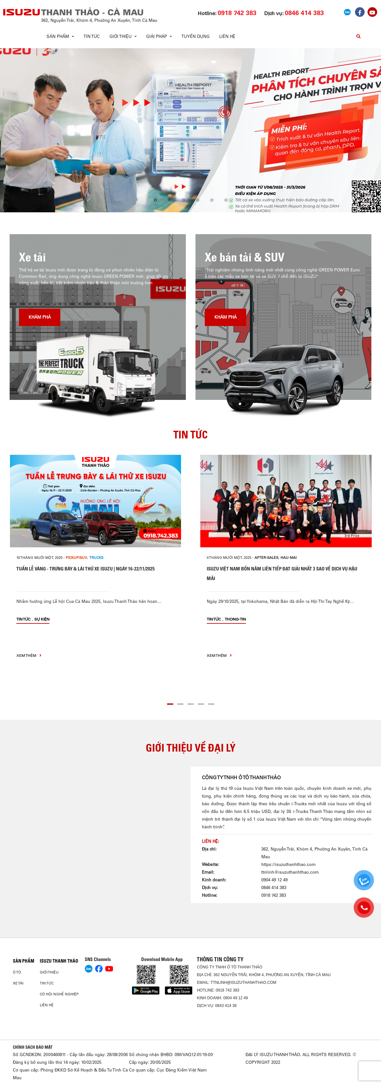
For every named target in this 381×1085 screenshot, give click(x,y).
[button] (155, 200)
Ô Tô (17, 972)
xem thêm (28, 655)
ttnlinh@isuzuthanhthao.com (290, 872)
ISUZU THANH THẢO (59, 961)
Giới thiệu (49, 972)
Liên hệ (227, 36)
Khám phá (40, 317)
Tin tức (91, 36)
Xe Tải (18, 983)
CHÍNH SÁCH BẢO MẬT (33, 1047)
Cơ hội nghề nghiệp (59, 994)
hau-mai (289, 557)
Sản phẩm (23, 961)
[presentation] (18, 130)
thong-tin (235, 619)
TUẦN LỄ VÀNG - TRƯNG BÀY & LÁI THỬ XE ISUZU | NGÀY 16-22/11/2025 (85, 569)
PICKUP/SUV (76, 557)
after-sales (266, 557)
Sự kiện (41, 619)
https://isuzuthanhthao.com (288, 864)
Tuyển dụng (195, 36)
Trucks (96, 557)
